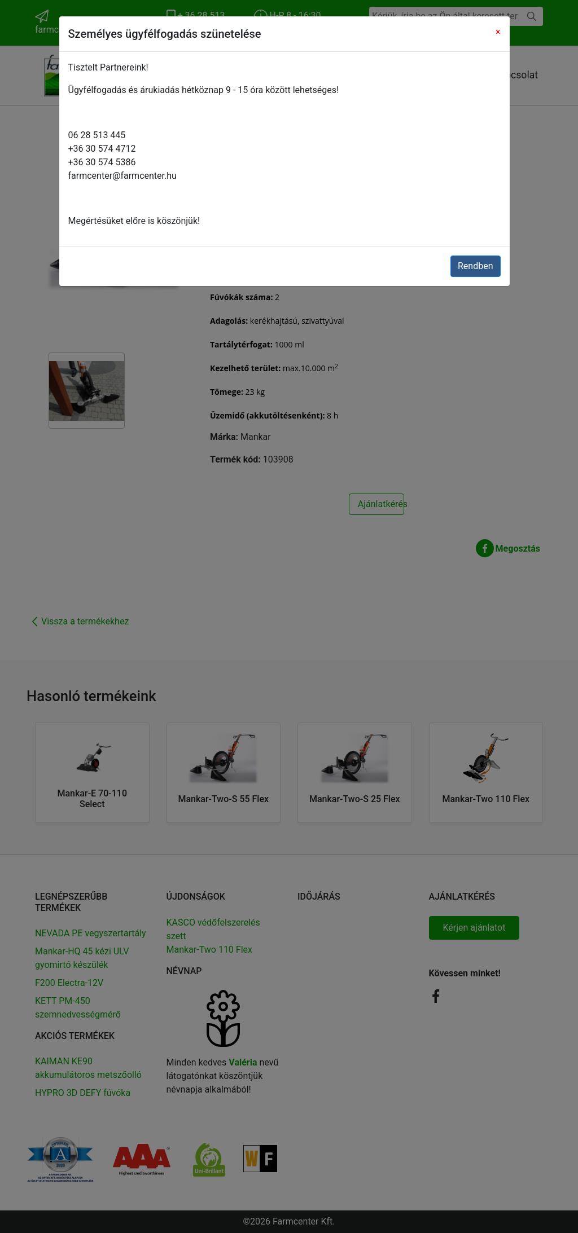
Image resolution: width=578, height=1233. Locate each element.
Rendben (475, 266)
